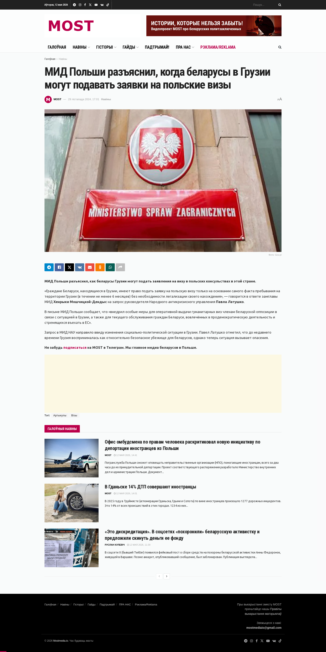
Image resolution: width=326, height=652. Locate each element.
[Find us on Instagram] (251, 640)
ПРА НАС (183, 47)
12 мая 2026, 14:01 (125, 493)
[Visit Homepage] (92, 25)
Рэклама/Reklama (218, 47)
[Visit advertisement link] (214, 25)
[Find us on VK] (274, 640)
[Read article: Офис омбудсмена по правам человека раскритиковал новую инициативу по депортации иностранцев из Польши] (71, 458)
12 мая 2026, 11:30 (139, 545)
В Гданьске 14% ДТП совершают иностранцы (150, 487)
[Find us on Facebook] (257, 640)
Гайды (129, 47)
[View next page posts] (167, 576)
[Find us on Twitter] (262, 640)
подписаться (74, 347)
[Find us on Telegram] (245, 640)
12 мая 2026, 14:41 (125, 455)
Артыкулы (60, 415)
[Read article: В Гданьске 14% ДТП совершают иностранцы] (71, 503)
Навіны (79, 47)
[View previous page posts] (159, 576)
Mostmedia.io (60, 640)
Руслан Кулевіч (115, 545)
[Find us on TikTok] (107, 5)
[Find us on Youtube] (268, 640)
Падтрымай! (157, 47)
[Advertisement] (163, 384)
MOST (58, 99)
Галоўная (57, 47)
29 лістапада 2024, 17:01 (83, 99)
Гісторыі (104, 47)
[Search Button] (279, 5)
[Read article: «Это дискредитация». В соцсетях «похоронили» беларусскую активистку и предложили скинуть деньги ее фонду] (71, 548)
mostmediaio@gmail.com (264, 627)
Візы (74, 415)
